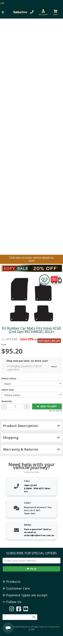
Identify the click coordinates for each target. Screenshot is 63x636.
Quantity (6, 401)
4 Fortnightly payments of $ (33, 368)
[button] (3, 12)
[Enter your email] (31, 560)
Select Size (7, 389)
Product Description (31, 425)
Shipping (31, 437)
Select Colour (8, 378)
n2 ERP (31, 629)
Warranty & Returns (31, 449)
